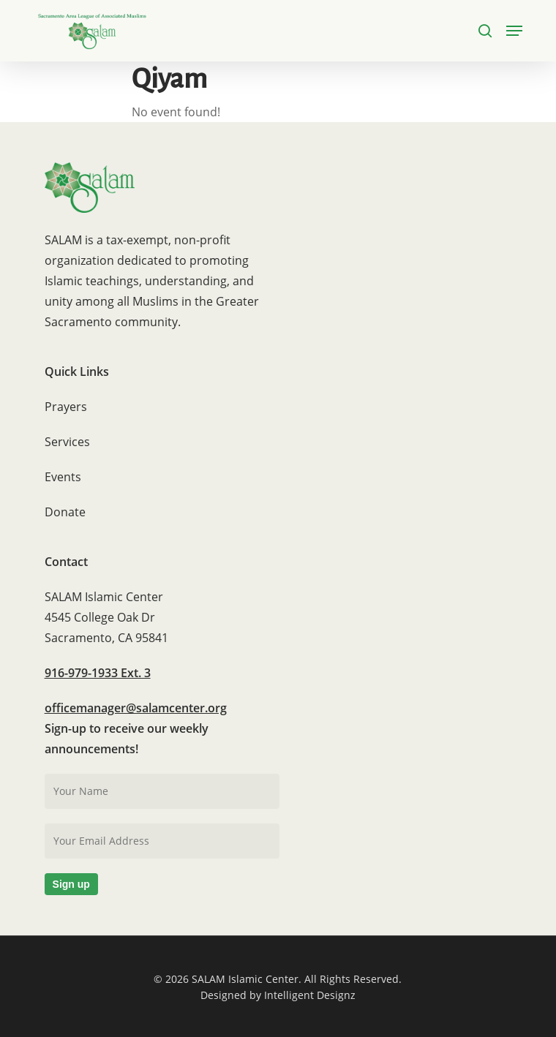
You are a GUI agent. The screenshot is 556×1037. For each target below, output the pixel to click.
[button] (514, 30)
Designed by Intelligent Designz (278, 995)
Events (63, 477)
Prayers (66, 407)
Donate (65, 512)
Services (67, 442)
